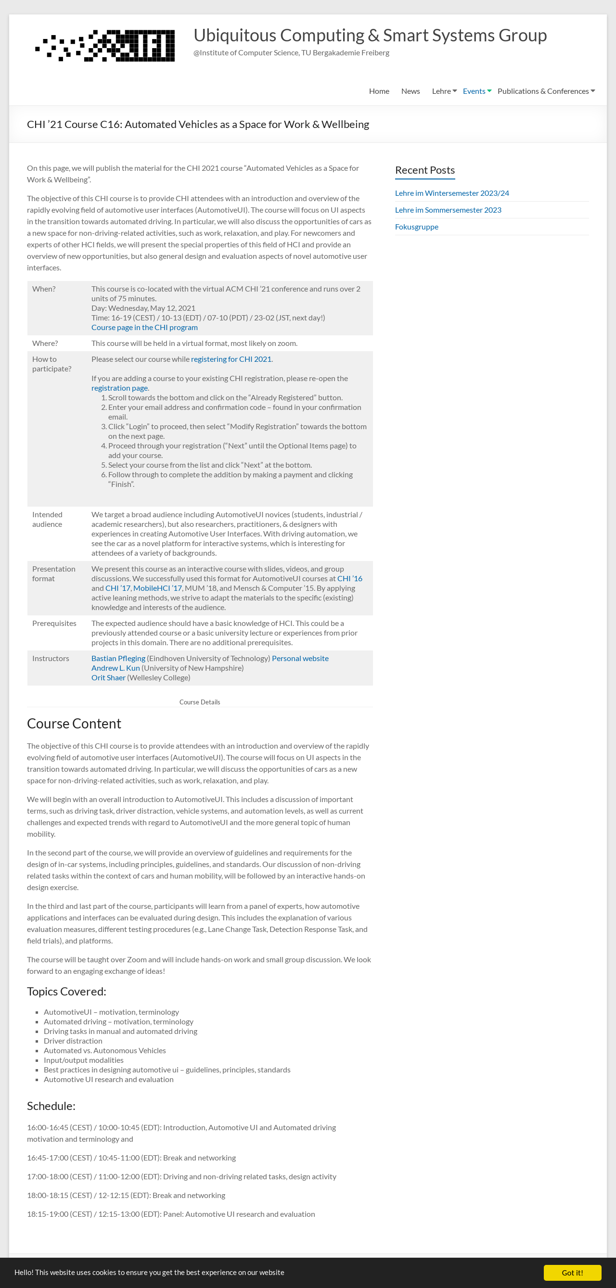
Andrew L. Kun (115, 667)
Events (474, 90)
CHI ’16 (349, 578)
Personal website (300, 658)
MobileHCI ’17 (157, 587)
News (410, 90)
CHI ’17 (117, 587)
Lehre (441, 90)
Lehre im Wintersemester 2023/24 (452, 192)
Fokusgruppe (416, 226)
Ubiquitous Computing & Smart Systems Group (370, 35)
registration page (119, 387)
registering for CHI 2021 (231, 358)
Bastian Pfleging (118, 658)
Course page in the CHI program (144, 327)
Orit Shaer (108, 677)
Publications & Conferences (543, 90)
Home (379, 90)
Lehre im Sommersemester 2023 (448, 209)
